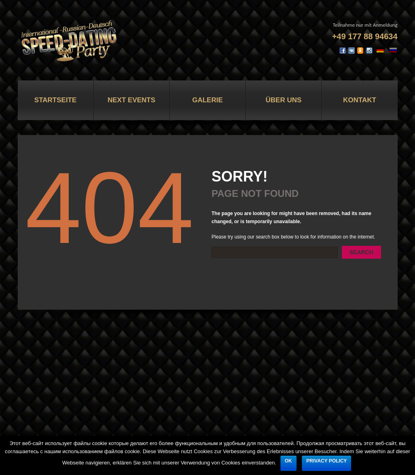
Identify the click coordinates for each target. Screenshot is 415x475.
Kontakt (359, 100)
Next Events (131, 100)
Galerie (207, 100)
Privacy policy (326, 461)
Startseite (55, 100)
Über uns (283, 100)
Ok (288, 461)
